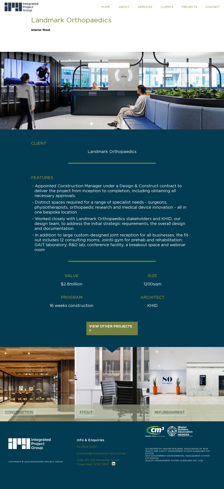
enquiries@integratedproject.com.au (101, 453)
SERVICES (145, 7)
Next (219, 90)
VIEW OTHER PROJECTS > (110, 328)
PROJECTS (189, 7)
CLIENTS (167, 7)
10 (132, 123)
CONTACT (213, 7)
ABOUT (124, 7)
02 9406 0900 (86, 447)
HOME (105, 7)
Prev (4, 90)
